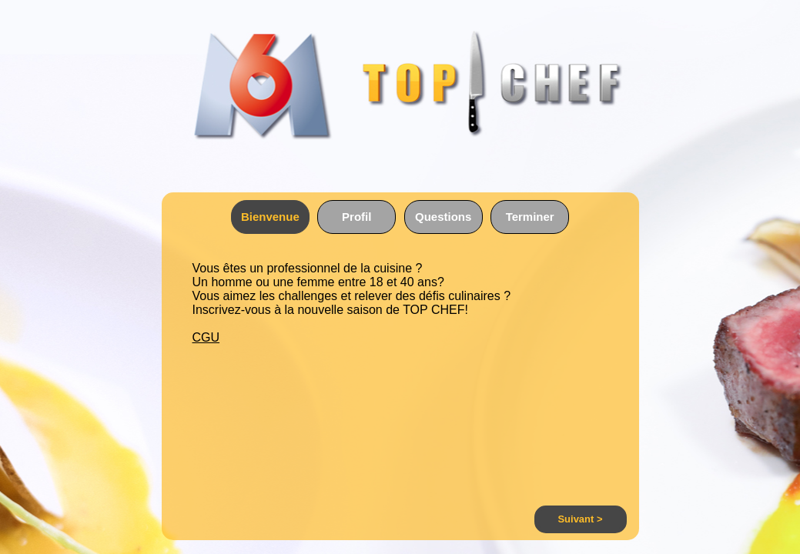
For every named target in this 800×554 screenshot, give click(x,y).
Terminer (530, 216)
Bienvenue (270, 216)
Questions (443, 216)
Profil (356, 216)
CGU (206, 337)
